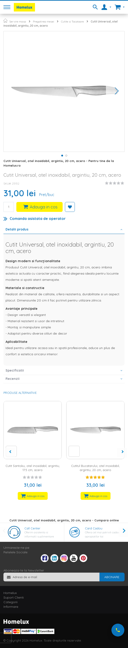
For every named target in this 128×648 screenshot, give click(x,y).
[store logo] (24, 7)
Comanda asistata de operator (38, 218)
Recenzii (13, 379)
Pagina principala (5, 21)
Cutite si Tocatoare (72, 21)
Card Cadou (93, 528)
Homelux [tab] (10, 593)
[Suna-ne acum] (117, 630)
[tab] (64, 230)
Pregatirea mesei (43, 21)
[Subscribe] (112, 577)
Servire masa (17, 21)
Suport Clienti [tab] (13, 597)
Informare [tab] (10, 607)
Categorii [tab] (10, 602)
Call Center (32, 528)
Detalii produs (17, 229)
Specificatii (15, 370)
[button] (115, 91)
